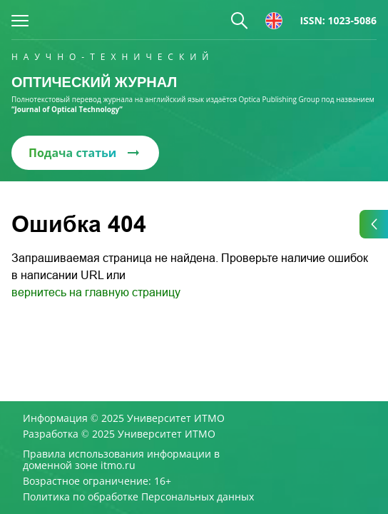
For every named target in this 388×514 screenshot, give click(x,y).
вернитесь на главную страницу (95, 292)
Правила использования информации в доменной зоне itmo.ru (121, 459)
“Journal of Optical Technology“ (67, 109)
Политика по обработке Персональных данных (138, 497)
